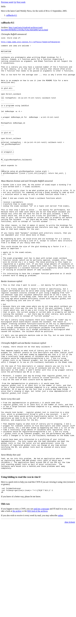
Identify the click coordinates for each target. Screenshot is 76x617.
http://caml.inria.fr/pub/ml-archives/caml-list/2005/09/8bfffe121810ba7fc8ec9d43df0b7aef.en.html (24, 28)
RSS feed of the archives (37, 593)
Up (15, 2)
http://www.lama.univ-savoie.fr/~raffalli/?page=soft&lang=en (30, 43)
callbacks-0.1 (11, 15)
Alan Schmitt (69, 604)
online (60, 598)
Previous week (7, 2)
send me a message (41, 591)
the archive (17, 593)
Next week (21, 2)
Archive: (5, 27)
